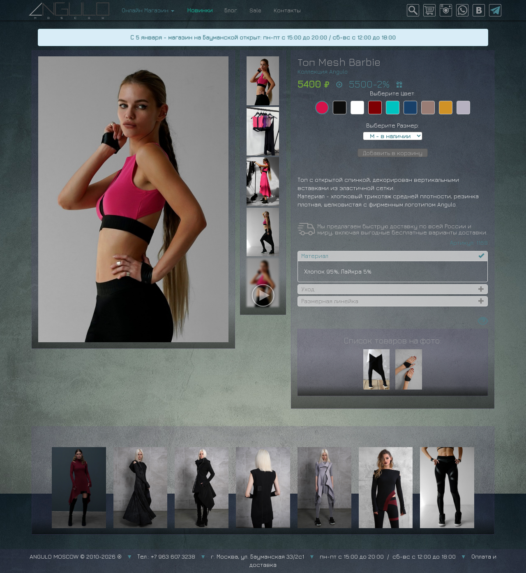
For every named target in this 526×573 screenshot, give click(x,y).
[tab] (393, 255)
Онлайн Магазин (148, 10)
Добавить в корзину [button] (392, 152)
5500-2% (369, 84)
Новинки (199, 10)
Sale (255, 10)
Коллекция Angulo (323, 71)
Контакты (287, 10)
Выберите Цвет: (392, 93)
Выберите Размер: (392, 125)
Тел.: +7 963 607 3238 (166, 556)
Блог (230, 10)
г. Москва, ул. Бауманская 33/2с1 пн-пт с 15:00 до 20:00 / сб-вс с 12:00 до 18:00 (333, 556)
